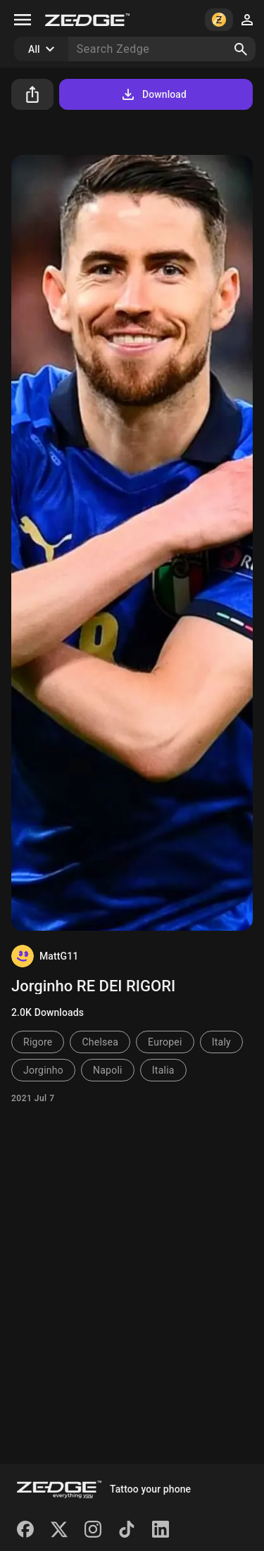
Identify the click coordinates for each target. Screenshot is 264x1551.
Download (153, 94)
